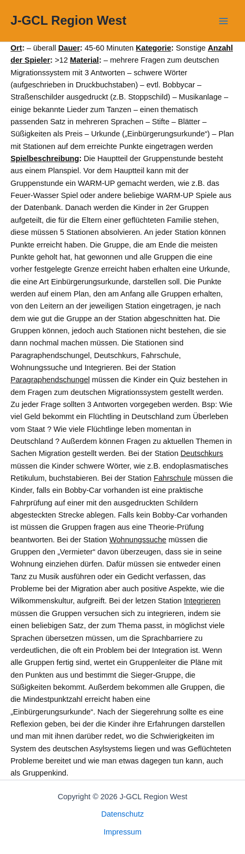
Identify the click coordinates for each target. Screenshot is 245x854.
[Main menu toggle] (223, 21)
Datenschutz (122, 814)
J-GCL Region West (68, 20)
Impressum (122, 832)
